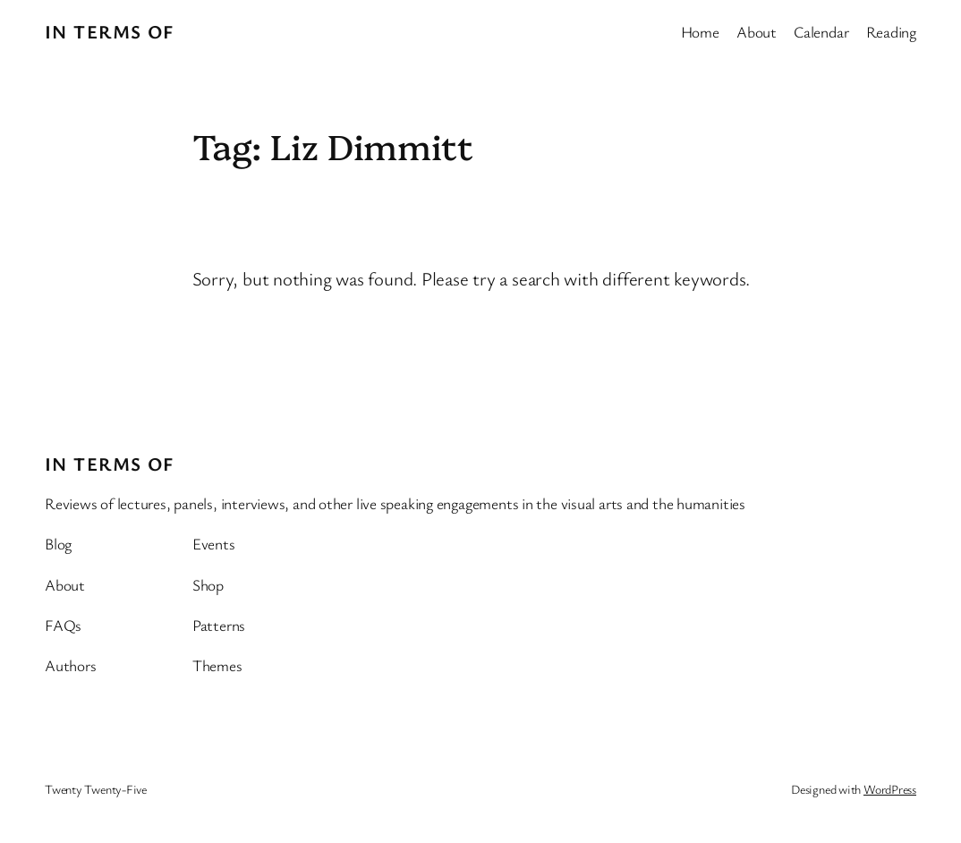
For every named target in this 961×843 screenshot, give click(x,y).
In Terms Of (109, 31)
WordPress (889, 788)
